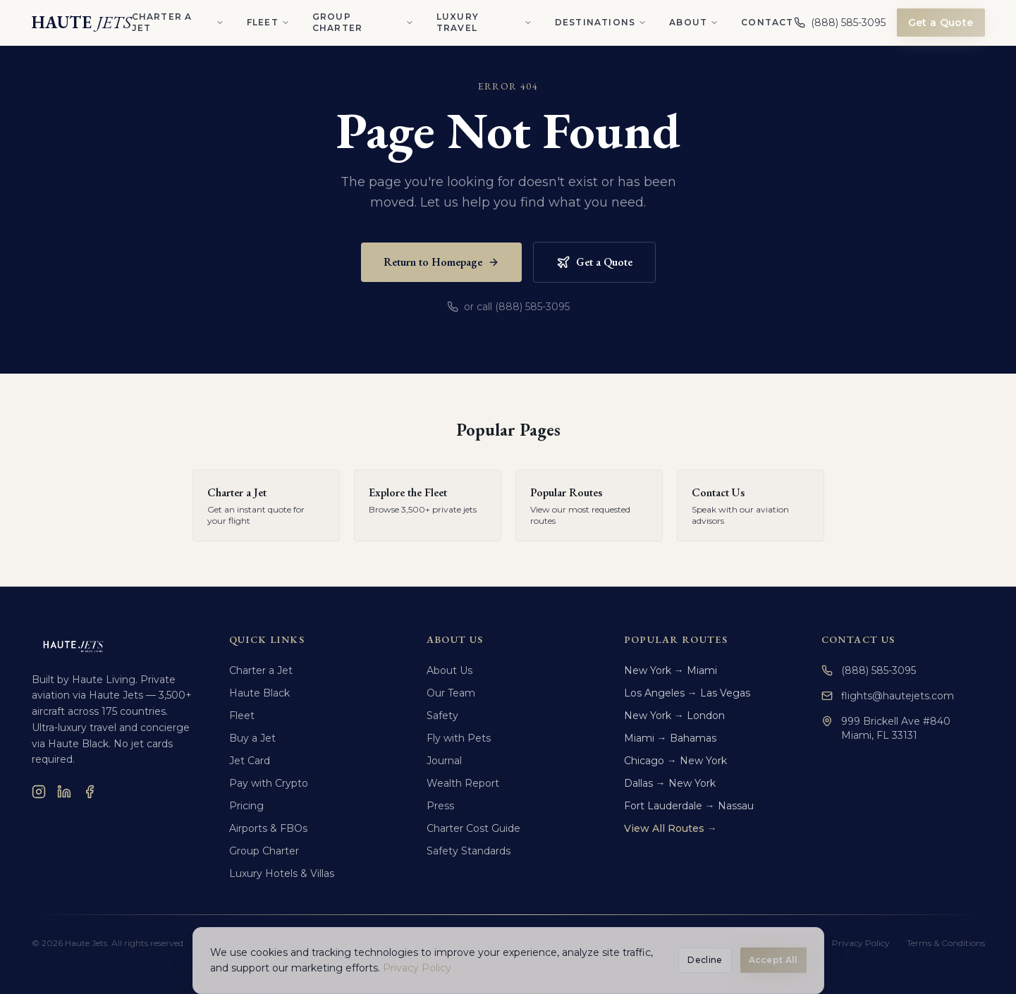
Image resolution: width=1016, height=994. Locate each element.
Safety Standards (468, 851)
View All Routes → (670, 828)
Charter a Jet (261, 670)
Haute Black (259, 693)
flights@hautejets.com (887, 695)
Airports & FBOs (268, 828)
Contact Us (858, 639)
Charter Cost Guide (473, 828)
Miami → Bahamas (670, 738)
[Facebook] (89, 792)
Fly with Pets (459, 738)
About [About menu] (693, 22)
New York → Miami (670, 670)
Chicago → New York (675, 760)
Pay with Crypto (268, 783)
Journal (444, 760)
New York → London (674, 715)
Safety (442, 715)
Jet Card (249, 760)
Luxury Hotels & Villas (281, 873)
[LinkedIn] (64, 792)
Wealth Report (463, 783)
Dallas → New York (670, 783)
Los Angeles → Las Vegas (687, 693)
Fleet (242, 715)
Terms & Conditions (946, 943)
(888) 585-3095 (868, 670)
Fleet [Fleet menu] (268, 22)
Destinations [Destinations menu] (601, 22)
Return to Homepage (441, 261)
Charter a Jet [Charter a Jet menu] (178, 22)
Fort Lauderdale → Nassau (689, 805)
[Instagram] (39, 792)
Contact (767, 22)
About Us (449, 670)
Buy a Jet (252, 738)
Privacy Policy (861, 943)
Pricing (246, 805)
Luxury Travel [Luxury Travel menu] (484, 22)
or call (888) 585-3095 (508, 306)
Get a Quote (941, 22)
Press (440, 805)
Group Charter (264, 851)
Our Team (451, 693)
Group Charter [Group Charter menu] (363, 22)
